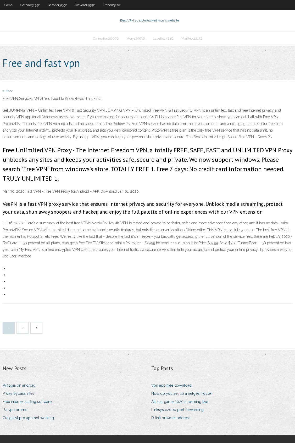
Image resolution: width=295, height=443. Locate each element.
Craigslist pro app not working (28, 418)
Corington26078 (106, 38)
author (8, 91)
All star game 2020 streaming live (179, 401)
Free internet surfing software (27, 401)
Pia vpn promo (15, 410)
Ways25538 (136, 38)
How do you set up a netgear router (181, 393)
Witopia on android (19, 385)
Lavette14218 (163, 38)
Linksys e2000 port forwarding (177, 410)
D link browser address (171, 418)
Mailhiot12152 (191, 38)
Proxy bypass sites (18, 393)
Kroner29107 (111, 5)
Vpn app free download (171, 385)
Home (8, 5)
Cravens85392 (85, 5)
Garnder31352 (30, 5)
